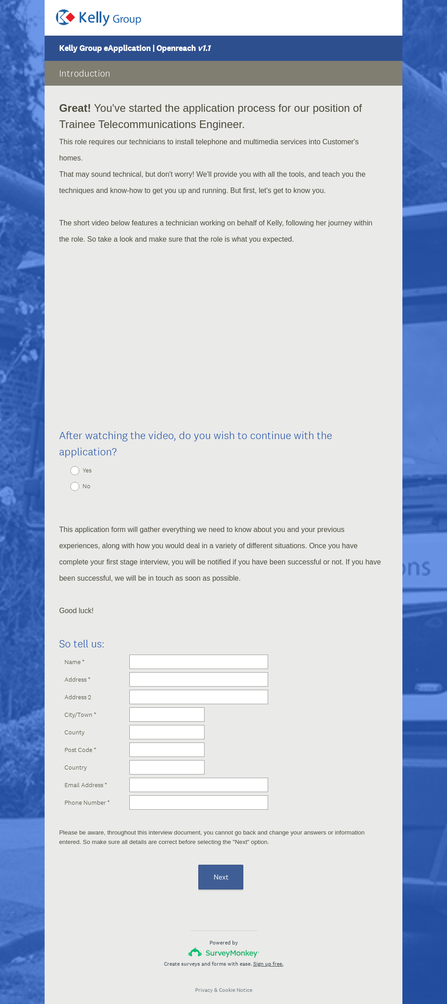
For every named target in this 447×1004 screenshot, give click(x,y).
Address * (77, 671)
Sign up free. (268, 955)
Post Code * (80, 742)
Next (221, 869)
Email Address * (85, 777)
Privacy (204, 982)
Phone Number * (87, 794)
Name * (74, 654)
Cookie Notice (235, 982)
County (74, 724)
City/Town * (80, 706)
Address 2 (77, 689)
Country (75, 759)
